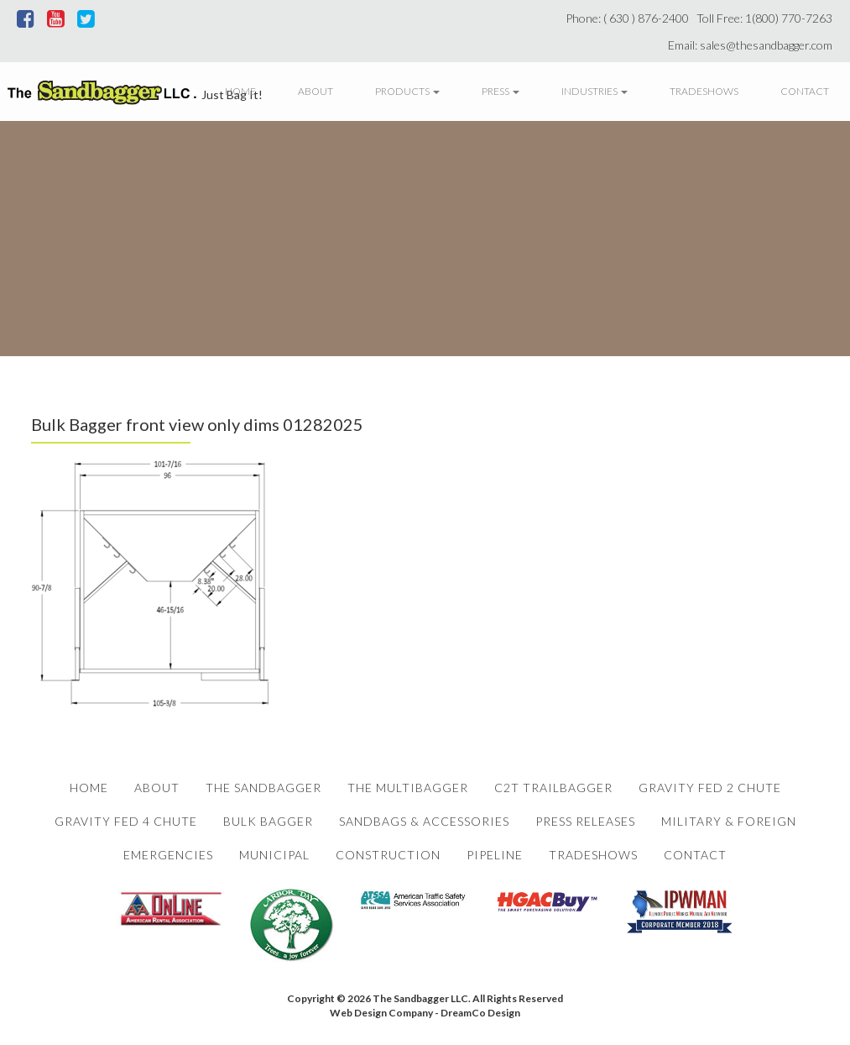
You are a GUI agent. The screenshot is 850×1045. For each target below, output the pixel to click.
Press (500, 91)
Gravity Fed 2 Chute (710, 787)
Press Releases (585, 821)
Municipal (274, 855)
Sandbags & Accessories (424, 821)
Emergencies (168, 855)
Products (407, 91)
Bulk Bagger (268, 821)
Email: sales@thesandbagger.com (752, 45)
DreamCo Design (480, 1012)
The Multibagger (407, 787)
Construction (388, 855)
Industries (594, 91)
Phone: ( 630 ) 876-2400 (630, 18)
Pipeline (495, 855)
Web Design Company (381, 1012)
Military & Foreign (728, 821)
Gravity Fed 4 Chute (126, 821)
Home (240, 91)
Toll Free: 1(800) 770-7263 (766, 18)
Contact (804, 91)
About (315, 91)
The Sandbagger (263, 787)
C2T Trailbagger (553, 787)
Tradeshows (704, 91)
